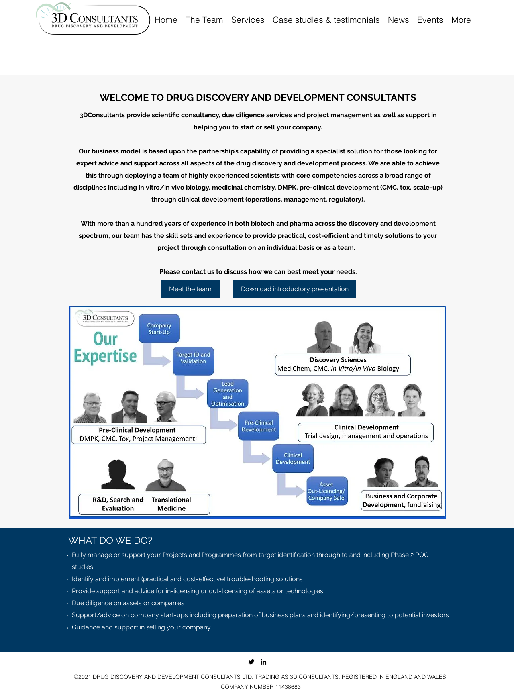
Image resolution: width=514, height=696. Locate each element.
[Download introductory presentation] (294, 289)
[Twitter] (251, 662)
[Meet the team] (190, 289)
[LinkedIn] (263, 662)
